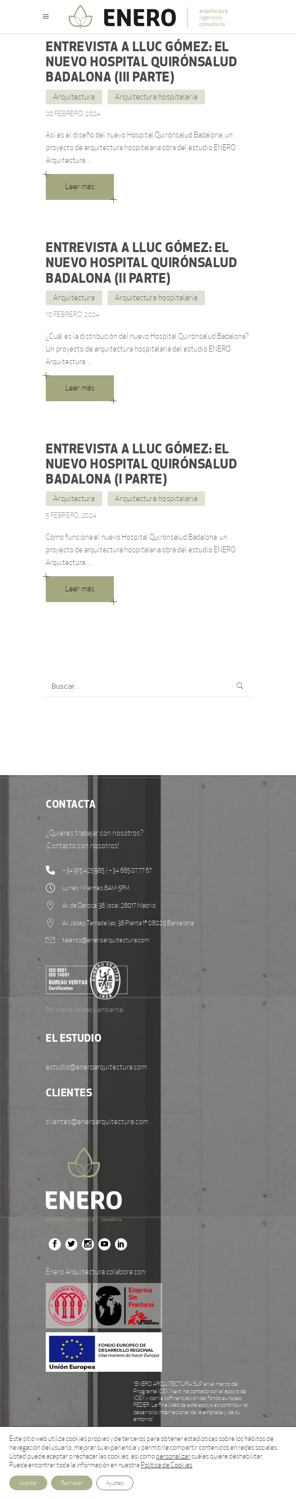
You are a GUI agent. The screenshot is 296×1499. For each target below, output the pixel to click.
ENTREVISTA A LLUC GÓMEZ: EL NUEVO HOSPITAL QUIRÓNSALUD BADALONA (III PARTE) (141, 61)
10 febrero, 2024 (72, 314)
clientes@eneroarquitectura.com (97, 1121)
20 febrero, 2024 (73, 113)
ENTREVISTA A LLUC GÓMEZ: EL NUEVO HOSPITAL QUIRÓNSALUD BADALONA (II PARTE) (141, 262)
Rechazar (72, 1482)
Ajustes (115, 1482)
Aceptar (28, 1482)
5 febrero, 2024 (71, 515)
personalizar (173, 1456)
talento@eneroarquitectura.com (105, 940)
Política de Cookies (166, 1464)
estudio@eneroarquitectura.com (96, 1066)
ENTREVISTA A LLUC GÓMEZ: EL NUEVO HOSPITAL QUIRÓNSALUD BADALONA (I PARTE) (141, 463)
